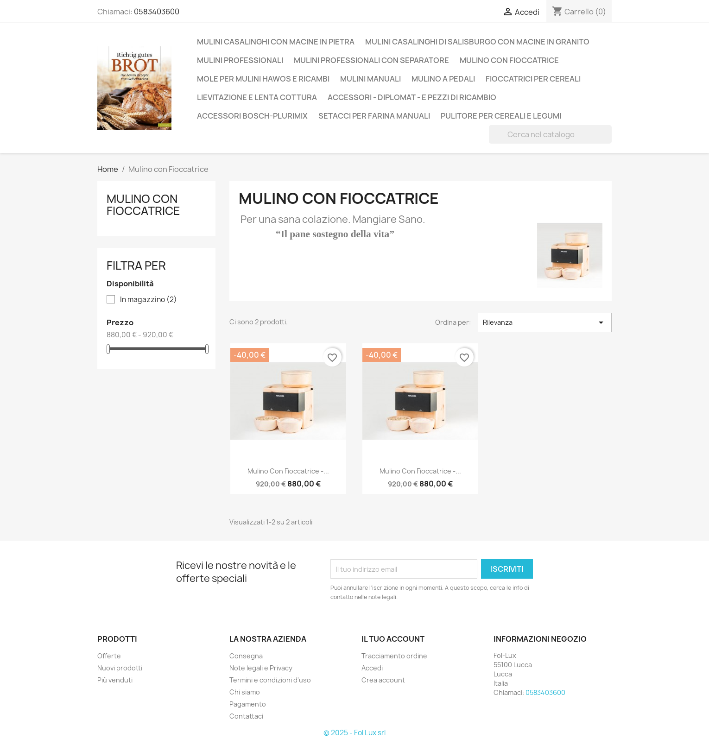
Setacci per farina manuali (374, 116)
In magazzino (148, 299)
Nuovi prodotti (119, 667)
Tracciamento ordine (394, 655)
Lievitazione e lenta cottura (257, 97)
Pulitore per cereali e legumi (501, 116)
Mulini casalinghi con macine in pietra (275, 42)
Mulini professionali (240, 60)
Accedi (372, 667)
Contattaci (246, 716)
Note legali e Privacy (260, 667)
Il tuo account (392, 639)
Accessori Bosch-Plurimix (252, 116)
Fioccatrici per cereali (533, 79)
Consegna (246, 655)
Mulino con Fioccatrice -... (288, 471)
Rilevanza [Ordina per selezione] (545, 322)
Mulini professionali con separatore (371, 60)
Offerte (109, 655)
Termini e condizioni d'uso (270, 680)
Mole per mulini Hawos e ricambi (263, 79)
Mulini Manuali (370, 79)
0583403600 (156, 11)
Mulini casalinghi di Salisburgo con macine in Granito (477, 42)
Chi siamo (244, 692)
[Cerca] (550, 134)
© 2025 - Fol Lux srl (354, 733)
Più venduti (115, 680)
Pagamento (247, 704)
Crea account (383, 680)
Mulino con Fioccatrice (509, 60)
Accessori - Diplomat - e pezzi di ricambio (412, 97)
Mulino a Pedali (443, 79)
